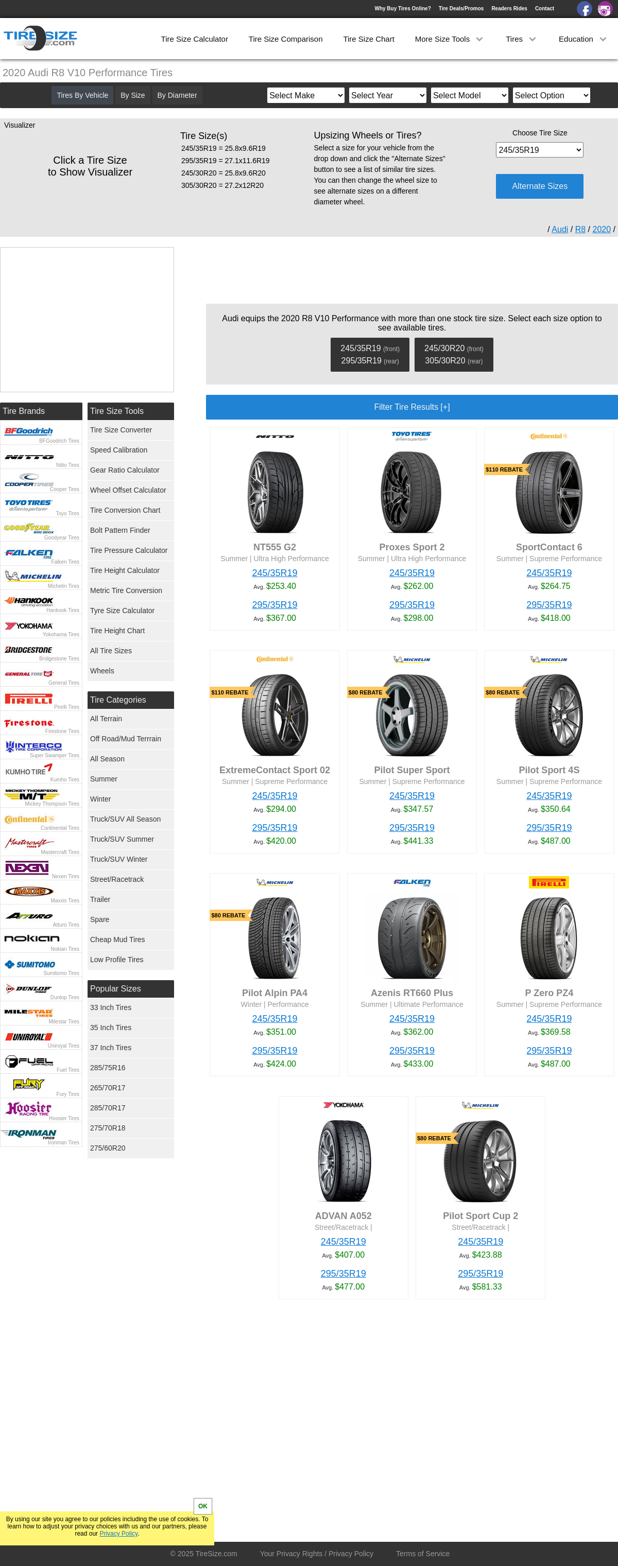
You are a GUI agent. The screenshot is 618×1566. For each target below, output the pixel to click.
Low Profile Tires (116, 959)
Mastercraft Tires (60, 852)
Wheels (102, 671)
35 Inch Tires (110, 1027)
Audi (560, 229)
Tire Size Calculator (194, 38)
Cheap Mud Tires (117, 939)
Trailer (100, 899)
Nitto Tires (67, 465)
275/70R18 (108, 1128)
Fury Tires (68, 1094)
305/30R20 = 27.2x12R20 (222, 185)
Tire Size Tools (117, 411)
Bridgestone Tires (59, 659)
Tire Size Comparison (286, 38)
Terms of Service (423, 1554)
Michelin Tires (63, 586)
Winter (100, 799)
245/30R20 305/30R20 (454, 354)
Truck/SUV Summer (122, 839)
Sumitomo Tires (61, 973)
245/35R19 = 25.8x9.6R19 (223, 148)
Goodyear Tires (61, 538)
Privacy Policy (118, 1533)
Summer (103, 779)
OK (203, 1506)
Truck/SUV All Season (125, 819)
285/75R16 (108, 1068)
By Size (133, 95)
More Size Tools (450, 38)
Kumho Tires (64, 779)
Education (584, 38)
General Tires (63, 683)
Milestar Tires (64, 1021)
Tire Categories (118, 699)
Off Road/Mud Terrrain (125, 739)
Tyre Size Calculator (122, 610)
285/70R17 (108, 1108)
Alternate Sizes (540, 186)
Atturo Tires (66, 925)
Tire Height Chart (117, 631)
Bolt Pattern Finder (120, 530)
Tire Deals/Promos (461, 8)
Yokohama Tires (61, 634)
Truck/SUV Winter (119, 859)
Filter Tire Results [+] (412, 407)
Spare (99, 919)
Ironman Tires (63, 1142)
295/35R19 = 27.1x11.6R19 (225, 160)
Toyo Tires (67, 513)
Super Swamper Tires (54, 755)
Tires (522, 38)
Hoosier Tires (64, 1118)
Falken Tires (65, 562)
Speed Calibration (118, 450)
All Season (107, 759)
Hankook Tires (62, 610)
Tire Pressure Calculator (128, 550)
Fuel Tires (68, 1070)
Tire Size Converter (121, 430)
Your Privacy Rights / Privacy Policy (316, 1554)
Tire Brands (24, 411)
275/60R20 (108, 1148)
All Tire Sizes (111, 651)
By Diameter (177, 95)
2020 (602, 229)
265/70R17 (108, 1088)
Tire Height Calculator (125, 570)
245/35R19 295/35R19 (370, 354)
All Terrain (106, 719)
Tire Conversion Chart (125, 510)
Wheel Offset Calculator (128, 490)
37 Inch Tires (110, 1047)
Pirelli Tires (66, 707)
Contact (544, 8)
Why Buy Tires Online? (402, 8)
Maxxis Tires (64, 900)
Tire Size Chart (368, 38)
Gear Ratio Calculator (125, 470)
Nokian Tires (64, 949)
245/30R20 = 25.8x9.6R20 (223, 173)
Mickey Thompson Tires (52, 804)
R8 (580, 229)
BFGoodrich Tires (59, 441)
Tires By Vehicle (82, 95)
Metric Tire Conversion (126, 590)
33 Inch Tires (110, 1007)
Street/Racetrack (117, 879)
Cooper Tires (64, 489)
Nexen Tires (65, 876)
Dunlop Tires (64, 997)
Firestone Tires (62, 731)
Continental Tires (60, 828)
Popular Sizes (115, 988)
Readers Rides (509, 8)
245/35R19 (275, 573)
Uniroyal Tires (63, 1046)
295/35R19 (275, 605)
